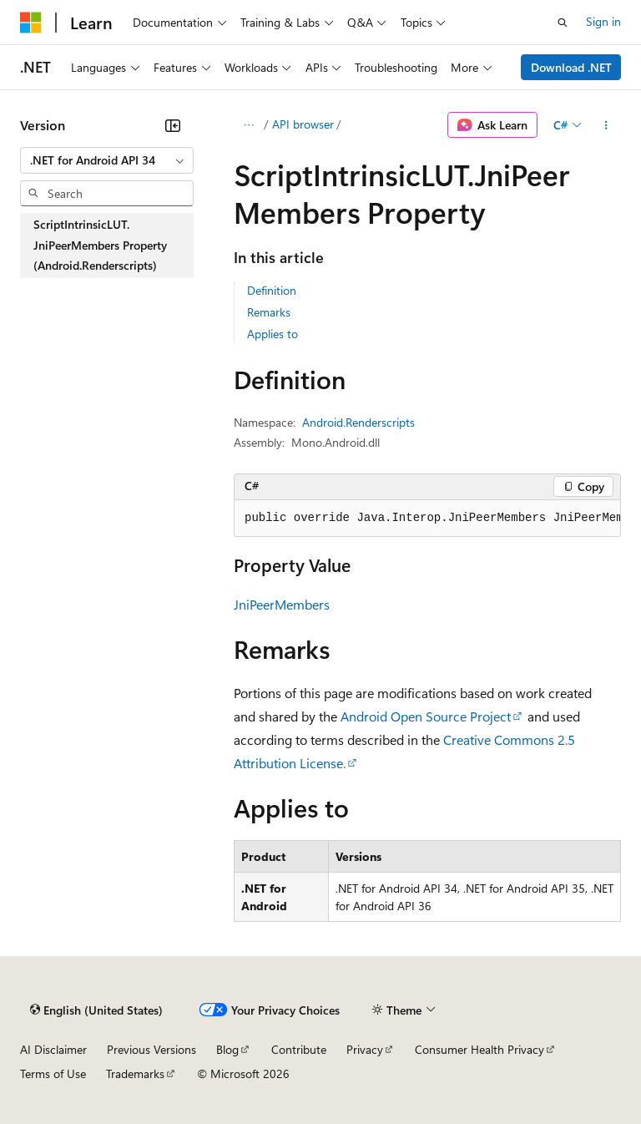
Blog (227, 1049)
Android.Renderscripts (358, 422)
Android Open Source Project (426, 716)
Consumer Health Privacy (479, 1049)
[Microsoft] (31, 22)
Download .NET (571, 67)
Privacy (364, 1049)
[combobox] (107, 160)
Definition (271, 290)
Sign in (603, 21)
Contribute (298, 1049)
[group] (427, 518)
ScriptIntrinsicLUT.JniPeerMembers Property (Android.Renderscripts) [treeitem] (100, 244)
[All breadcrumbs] (248, 125)
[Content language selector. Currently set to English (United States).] (96, 1010)
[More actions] (606, 125)
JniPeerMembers (282, 604)
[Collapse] (173, 125)
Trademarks (135, 1073)
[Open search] (562, 23)
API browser (303, 124)
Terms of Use (53, 1073)
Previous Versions (151, 1049)
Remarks (268, 312)
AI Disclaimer (53, 1049)
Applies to (272, 334)
